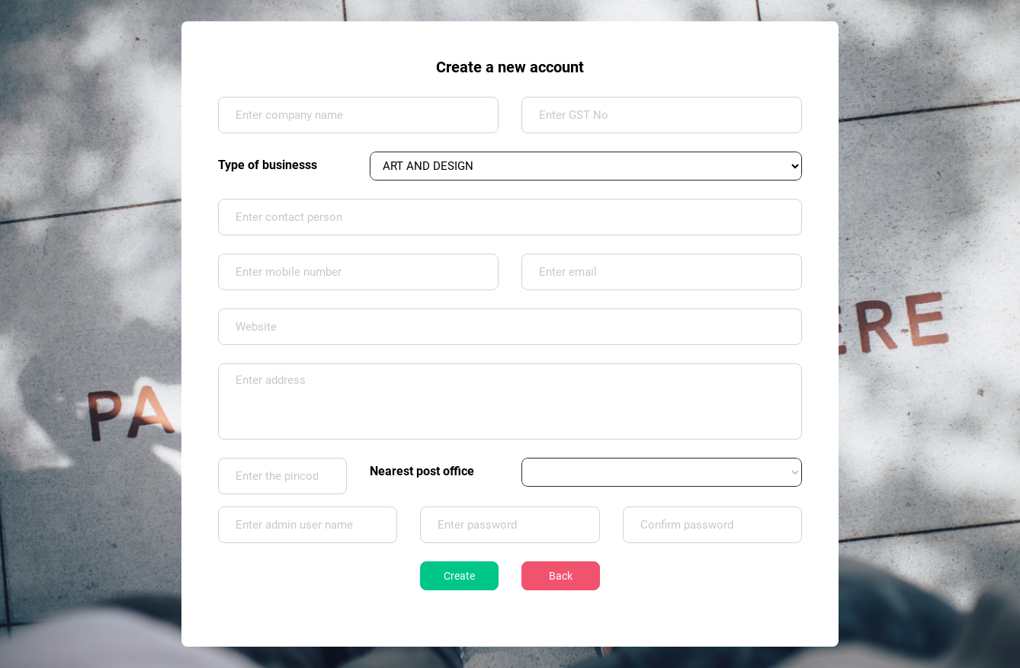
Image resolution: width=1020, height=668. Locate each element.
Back (561, 576)
